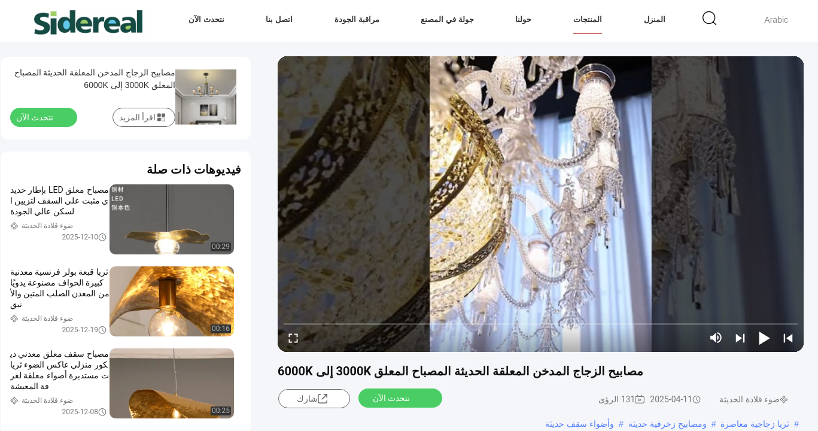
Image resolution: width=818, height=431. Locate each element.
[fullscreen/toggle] (293, 338)
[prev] (788, 338)
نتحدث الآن (206, 19)
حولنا (523, 19)
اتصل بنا (279, 19)
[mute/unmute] (716, 338)
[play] (541, 204)
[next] (740, 338)
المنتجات (587, 19)
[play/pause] (764, 338)
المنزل (654, 19)
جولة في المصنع (447, 19)
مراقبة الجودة (357, 19)
